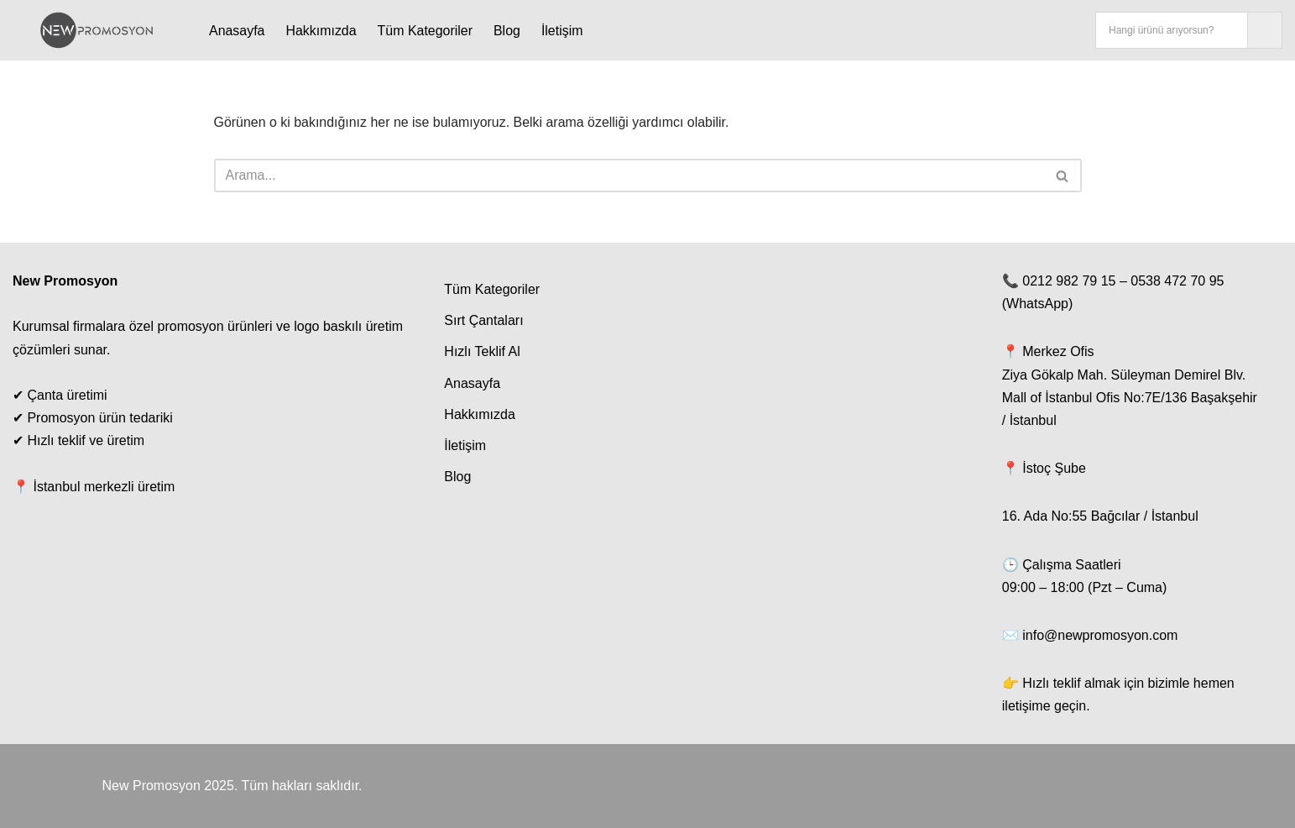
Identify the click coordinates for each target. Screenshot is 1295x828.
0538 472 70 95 (1177, 281)
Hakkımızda (321, 31)
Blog (507, 31)
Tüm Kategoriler (425, 31)
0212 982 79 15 (1068, 281)
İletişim (563, 31)
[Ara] (629, 175)
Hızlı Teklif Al (482, 352)
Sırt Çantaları (483, 321)
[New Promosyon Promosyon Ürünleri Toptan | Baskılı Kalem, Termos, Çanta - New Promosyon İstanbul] (96, 30)
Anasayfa (237, 31)
